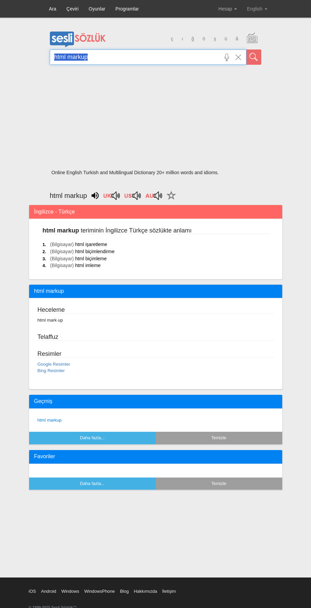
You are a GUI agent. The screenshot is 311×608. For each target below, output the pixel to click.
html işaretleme (91, 244)
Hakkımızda (145, 591)
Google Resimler (54, 364)
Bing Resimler (51, 370)
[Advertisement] (155, 119)
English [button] (257, 9)
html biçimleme (91, 258)
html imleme (88, 265)
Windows (70, 591)
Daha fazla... (92, 437)
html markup (50, 420)
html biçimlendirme (95, 251)
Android (48, 591)
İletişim (169, 591)
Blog (124, 591)
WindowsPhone (99, 591)
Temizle (218, 437)
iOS (32, 591)
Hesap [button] (227, 9)
